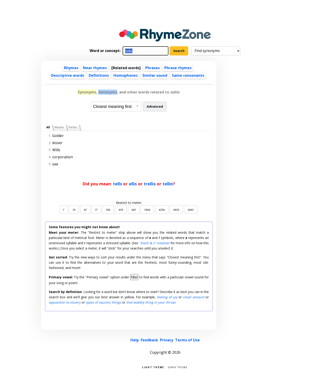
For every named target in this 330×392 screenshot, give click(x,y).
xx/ (134, 209)
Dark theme (178, 367)
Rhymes (71, 67)
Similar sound (154, 75)
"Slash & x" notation (154, 243)
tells (117, 183)
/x (74, 209)
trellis (150, 183)
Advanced (155, 106)
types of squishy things (103, 302)
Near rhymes (95, 67)
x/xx (162, 209)
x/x (121, 209)
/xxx (147, 209)
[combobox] (116, 106)
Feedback (149, 340)
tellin (167, 183)
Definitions (99, 75)
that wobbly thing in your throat (150, 302)
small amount (193, 297)
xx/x (176, 209)
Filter (134, 277)
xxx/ (191, 209)
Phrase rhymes (178, 67)
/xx (108, 209)
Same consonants (188, 75)
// (96, 209)
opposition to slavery (65, 302)
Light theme (153, 367)
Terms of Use (187, 340)
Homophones (125, 75)
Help (134, 340)
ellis (133, 183)
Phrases (152, 67)
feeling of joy (167, 297)
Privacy (166, 340)
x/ (85, 209)
